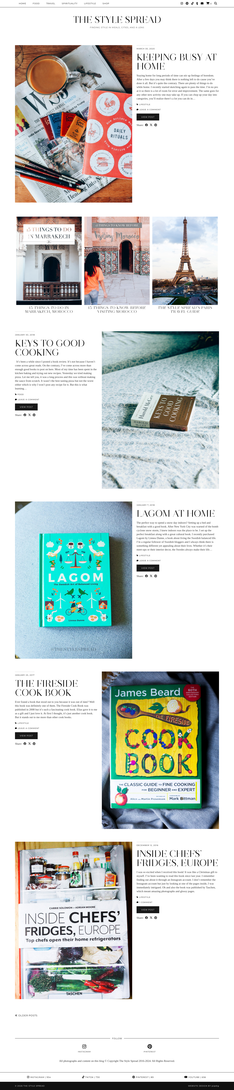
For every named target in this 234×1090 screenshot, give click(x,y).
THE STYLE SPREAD (117, 19)
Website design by (203, 1086)
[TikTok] (192, 3)
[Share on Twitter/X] (151, 125)
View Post (147, 117)
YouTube (195, 1077)
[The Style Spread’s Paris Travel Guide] (185, 261)
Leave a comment (149, 109)
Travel (50, 3)
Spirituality (70, 3)
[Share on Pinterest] (155, 125)
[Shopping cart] (209, 3)
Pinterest (143, 1077)
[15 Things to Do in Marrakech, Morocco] (49, 261)
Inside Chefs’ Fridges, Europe (177, 858)
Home (22, 3)
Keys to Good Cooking (50, 348)
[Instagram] (182, 3)
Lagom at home (176, 513)
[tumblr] (197, 3)
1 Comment (144, 902)
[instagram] (84, 1048)
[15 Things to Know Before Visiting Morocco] (117, 261)
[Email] (202, 3)
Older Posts (26, 1015)
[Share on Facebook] (146, 125)
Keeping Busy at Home (177, 62)
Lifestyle (90, 3)
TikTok (91, 1077)
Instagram (39, 1077)
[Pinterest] (187, 3)
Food (36, 3)
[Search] (215, 3)
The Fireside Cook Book (46, 688)
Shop (106, 3)
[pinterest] (149, 1048)
